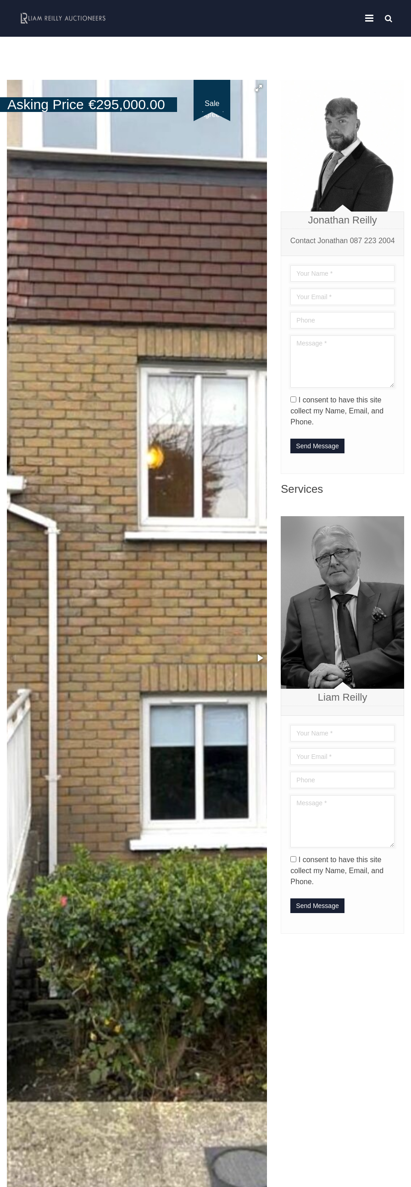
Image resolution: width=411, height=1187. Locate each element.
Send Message (317, 446)
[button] (258, 88)
